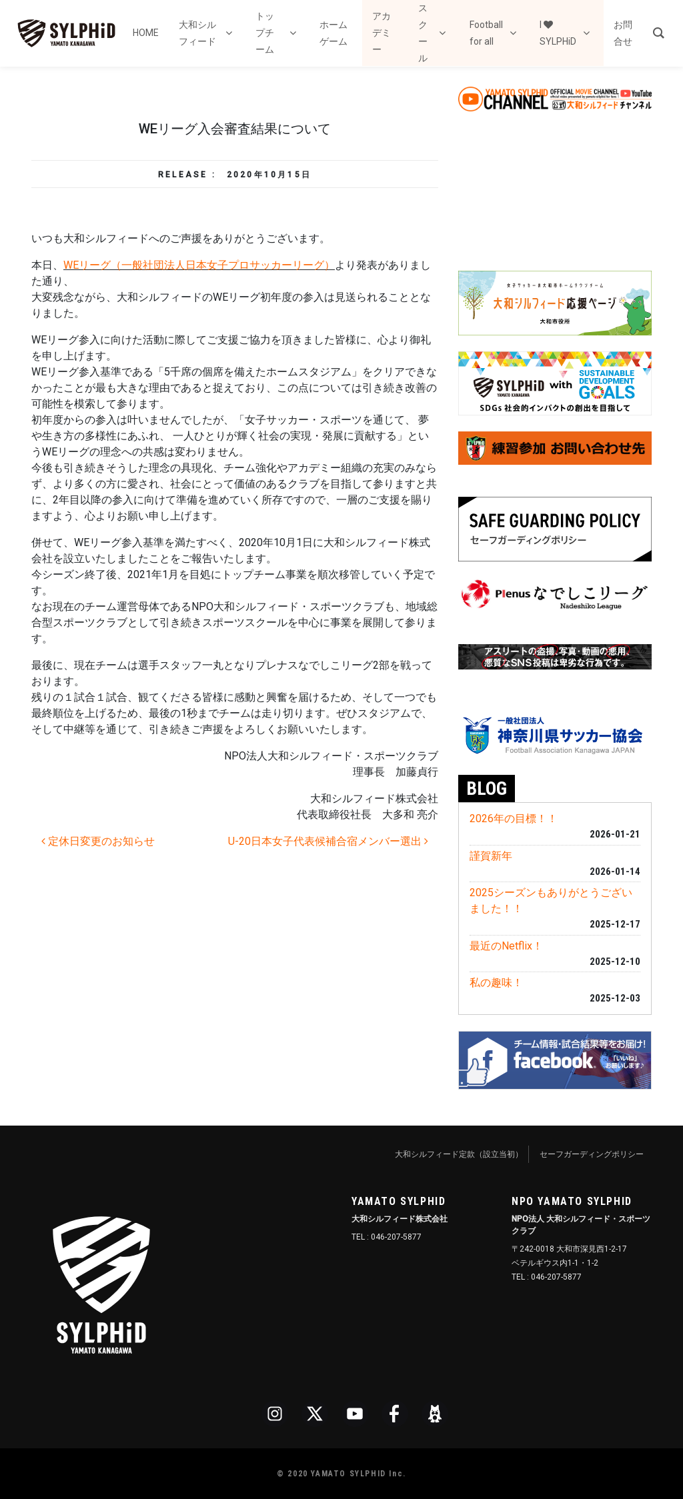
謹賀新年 (491, 856)
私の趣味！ (496, 982)
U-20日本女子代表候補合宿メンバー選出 (328, 841)
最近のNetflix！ (506, 946)
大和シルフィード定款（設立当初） (459, 1154)
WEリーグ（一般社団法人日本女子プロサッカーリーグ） (199, 265)
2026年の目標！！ (514, 818)
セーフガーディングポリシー (592, 1154)
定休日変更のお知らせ (98, 841)
